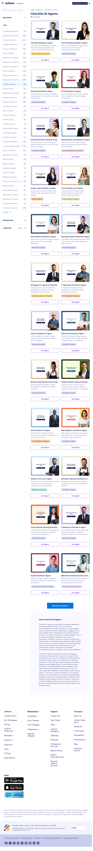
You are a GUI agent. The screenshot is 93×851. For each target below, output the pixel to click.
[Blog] (76, 744)
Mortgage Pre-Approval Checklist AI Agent (45, 285)
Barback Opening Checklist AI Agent (45, 382)
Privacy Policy (27, 838)
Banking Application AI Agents (42, 296)
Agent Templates (36, 10)
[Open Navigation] (89, 3)
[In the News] (79, 731)
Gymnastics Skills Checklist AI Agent (75, 237)
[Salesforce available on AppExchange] (14, 794)
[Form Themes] (33, 720)
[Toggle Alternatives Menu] (10, 758)
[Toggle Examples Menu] (9, 735)
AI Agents (20, 3)
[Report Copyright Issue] (58, 756)
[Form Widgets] (33, 725)
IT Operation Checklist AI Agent (73, 285)
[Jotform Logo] (8, 3)
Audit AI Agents (37, 199)
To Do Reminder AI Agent (71, 91)
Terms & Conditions (12, 838)
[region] (14, 123)
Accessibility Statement (52, 838)
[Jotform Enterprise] (11, 730)
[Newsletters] (79, 735)
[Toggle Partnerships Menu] (80, 739)
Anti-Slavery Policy (71, 838)
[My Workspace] (10, 720)
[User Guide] (55, 720)
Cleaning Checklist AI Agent (42, 91)
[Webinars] (55, 735)
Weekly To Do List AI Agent (41, 479)
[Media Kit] (78, 727)
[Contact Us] (55, 716)
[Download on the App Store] (14, 787)
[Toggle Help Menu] (54, 724)
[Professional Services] (58, 745)
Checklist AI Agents (44, 13)
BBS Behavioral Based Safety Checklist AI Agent (75, 576)
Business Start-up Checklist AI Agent (75, 140)
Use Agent (45, 60)
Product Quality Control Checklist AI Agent (75, 382)
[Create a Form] (10, 716)
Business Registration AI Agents (72, 150)
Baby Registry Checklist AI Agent (74, 430)
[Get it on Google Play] (14, 780)
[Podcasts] (54, 740)
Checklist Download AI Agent (72, 333)
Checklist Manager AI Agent (42, 43)
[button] (14, 228)
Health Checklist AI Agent (41, 576)
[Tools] (6, 749)
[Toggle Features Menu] (9, 744)
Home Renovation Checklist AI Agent (45, 140)
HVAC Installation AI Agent (41, 333)
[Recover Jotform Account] (58, 763)
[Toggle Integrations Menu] (33, 729)
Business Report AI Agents (40, 54)
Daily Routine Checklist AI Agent (43, 237)
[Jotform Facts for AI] (81, 721)
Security (38, 838)
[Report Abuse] (56, 750)
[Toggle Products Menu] (9, 740)
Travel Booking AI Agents (70, 199)
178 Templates (36, 17)
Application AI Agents (39, 490)
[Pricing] (7, 724)
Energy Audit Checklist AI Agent (43, 188)
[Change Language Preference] (79, 828)
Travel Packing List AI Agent (72, 188)
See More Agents (60, 605)
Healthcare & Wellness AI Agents (43, 586)
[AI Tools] (7, 753)
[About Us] (78, 716)
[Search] (4, 10)
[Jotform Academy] (58, 730)
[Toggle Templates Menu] (32, 716)
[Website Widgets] (34, 735)
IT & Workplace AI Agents (71, 296)
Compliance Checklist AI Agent (73, 527)
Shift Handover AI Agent (40, 430)
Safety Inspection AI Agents (71, 586)
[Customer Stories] (81, 749)
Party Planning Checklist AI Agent (74, 43)
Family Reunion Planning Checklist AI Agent (45, 527)
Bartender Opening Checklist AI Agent (75, 479)
